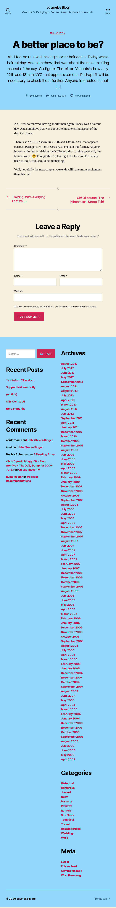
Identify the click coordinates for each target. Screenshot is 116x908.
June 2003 (68, 751)
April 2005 (68, 655)
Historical (58, 33)
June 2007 (68, 551)
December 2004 (72, 673)
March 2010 (69, 437)
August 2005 (69, 646)
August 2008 (69, 505)
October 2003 (70, 732)
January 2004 (70, 719)
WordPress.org (71, 876)
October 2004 (70, 682)
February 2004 (71, 714)
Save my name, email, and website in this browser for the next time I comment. (57, 307)
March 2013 (69, 405)
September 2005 (72, 642)
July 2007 (67, 546)
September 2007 (72, 537)
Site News (67, 815)
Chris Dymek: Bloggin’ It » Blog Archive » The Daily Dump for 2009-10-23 (29, 466)
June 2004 (68, 696)
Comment (20, 247)
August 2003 (69, 742)
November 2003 (72, 728)
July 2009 (67, 455)
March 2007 (69, 560)
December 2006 (72, 573)
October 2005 (70, 637)
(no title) (11, 395)
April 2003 (68, 760)
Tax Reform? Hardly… (20, 380)
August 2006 (69, 591)
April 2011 (67, 423)
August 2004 (69, 692)
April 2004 (68, 705)
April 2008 (68, 523)
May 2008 (67, 519)
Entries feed (69, 867)
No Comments (83, 96)
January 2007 (70, 569)
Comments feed (71, 871)
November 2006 (72, 578)
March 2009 (69, 473)
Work (64, 838)
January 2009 (70, 482)
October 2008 (70, 496)
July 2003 (67, 746)
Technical (67, 820)
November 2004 (72, 678)
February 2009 (71, 478)
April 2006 (68, 610)
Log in (65, 862)
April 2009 (68, 469)
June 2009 (68, 460)
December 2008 (72, 487)
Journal (66, 793)
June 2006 (68, 601)
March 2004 (69, 710)
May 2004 (67, 701)
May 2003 (67, 755)
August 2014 (69, 387)
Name (18, 277)
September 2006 (72, 587)
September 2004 (72, 687)
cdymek (37, 96)
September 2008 (72, 500)
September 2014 (72, 382)
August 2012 (69, 409)
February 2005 (71, 664)
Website (18, 291)
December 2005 (72, 628)
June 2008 (68, 514)
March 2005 (69, 660)
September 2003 (72, 737)
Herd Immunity (16, 409)
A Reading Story (44, 455)
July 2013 (67, 396)
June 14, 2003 (58, 96)
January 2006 (70, 623)
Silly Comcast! (15, 402)
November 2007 (71, 532)
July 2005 (67, 651)
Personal (66, 802)
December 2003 (72, 723)
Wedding (67, 834)
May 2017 (67, 378)
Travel (65, 825)
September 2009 (72, 446)
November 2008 (72, 491)
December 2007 (71, 528)
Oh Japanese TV (29, 470)
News (64, 797)
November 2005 (72, 632)
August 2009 (69, 450)
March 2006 (69, 614)
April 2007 (68, 555)
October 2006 (70, 582)
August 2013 (69, 391)
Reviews (66, 806)
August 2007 (69, 541)
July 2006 (67, 596)
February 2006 (71, 619)
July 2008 (67, 510)
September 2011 (71, 419)
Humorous (68, 788)
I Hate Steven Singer (39, 440)
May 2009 (67, 464)
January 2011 (70, 428)
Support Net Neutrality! (21, 388)
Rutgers (66, 811)
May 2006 (67, 605)
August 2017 (69, 364)
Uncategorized (71, 829)
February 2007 (71, 564)
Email (63, 277)
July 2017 (67, 369)
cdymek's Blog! (57, 7)
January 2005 (70, 669)
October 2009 (70, 441)
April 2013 (67, 400)
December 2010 (71, 432)
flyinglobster (14, 477)
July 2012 (67, 414)
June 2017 (68, 373)
